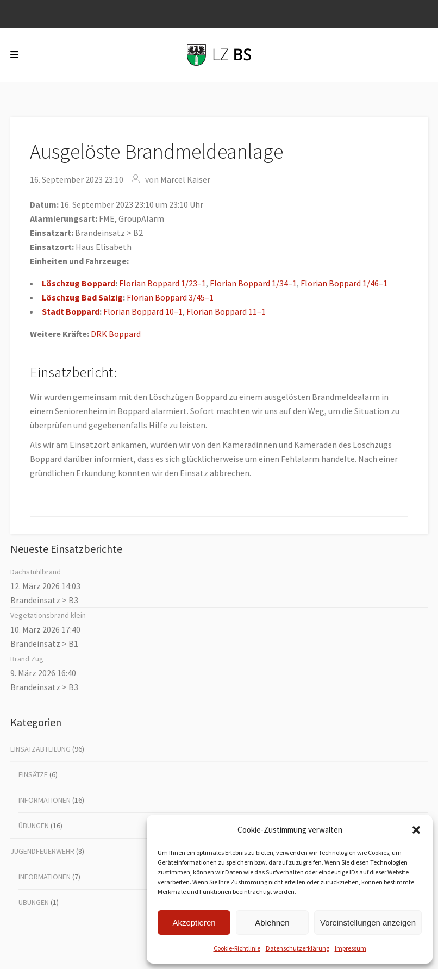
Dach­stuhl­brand (35, 572)
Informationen (44, 800)
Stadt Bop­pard (70, 311)
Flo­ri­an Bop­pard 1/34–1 (253, 283)
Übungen (33, 825)
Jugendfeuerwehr (42, 851)
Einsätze (33, 774)
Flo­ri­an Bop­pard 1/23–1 (162, 283)
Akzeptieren (193, 922)
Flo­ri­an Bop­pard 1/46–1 (344, 283)
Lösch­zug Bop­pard (78, 283)
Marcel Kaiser (185, 179)
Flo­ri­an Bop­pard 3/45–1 (170, 297)
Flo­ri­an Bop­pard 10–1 (143, 311)
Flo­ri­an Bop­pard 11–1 (226, 311)
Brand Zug (26, 659)
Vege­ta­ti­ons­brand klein (48, 615)
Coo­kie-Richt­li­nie (237, 948)
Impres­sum (350, 948)
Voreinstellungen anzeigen (368, 922)
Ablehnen (272, 922)
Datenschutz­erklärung (297, 948)
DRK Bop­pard (116, 333)
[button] (416, 829)
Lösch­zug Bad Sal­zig (82, 297)
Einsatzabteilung (40, 749)
